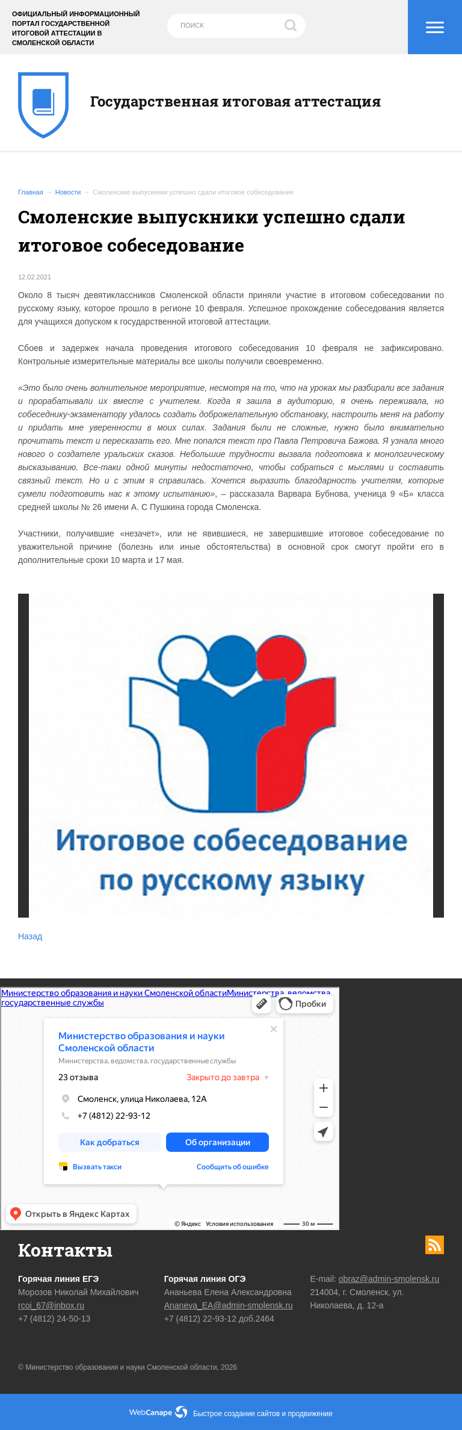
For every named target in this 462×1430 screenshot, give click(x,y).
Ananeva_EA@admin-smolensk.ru (228, 1305)
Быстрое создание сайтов (236, 1414)
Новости (68, 192)
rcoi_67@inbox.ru (51, 1305)
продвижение (310, 1414)
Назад (30, 936)
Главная (30, 192)
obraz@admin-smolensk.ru (389, 1279)
